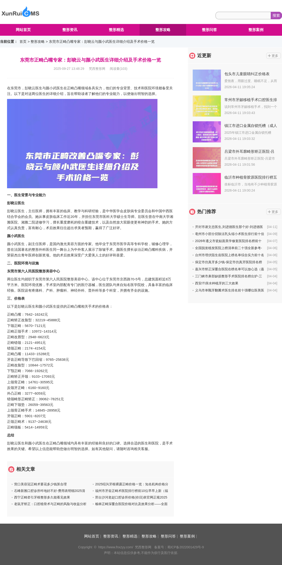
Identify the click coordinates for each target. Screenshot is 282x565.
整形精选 (116, 30)
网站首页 (23, 30)
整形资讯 (69, 30)
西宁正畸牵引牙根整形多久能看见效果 (42, 497)
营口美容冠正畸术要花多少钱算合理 (40, 484)
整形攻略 (162, 30)
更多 (275, 56)
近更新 (204, 55)
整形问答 (209, 30)
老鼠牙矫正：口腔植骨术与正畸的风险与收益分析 (50, 504)
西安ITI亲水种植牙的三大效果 (216, 283)
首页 (23, 41)
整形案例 (255, 30)
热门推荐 (206, 211)
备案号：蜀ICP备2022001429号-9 (179, 547)
